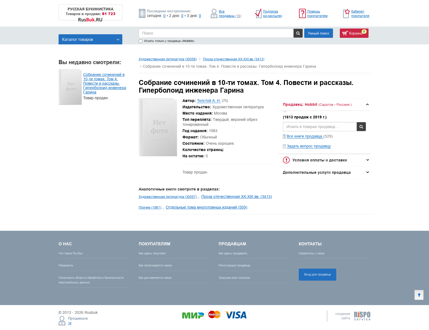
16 (69, 323)
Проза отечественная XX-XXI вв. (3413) (233, 59)
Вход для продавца (317, 274)
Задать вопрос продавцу (309, 146)
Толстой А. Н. (209, 100)
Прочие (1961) (150, 207)
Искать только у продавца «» (167, 40)
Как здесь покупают (152, 253)
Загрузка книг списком (234, 278)
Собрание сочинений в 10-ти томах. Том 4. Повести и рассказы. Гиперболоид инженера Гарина (104, 83)
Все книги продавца (305, 136)
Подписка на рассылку (272, 13)
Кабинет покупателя (360, 13)
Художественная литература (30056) (168, 59)
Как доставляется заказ (155, 278)
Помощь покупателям (317, 13)
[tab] (324, 104)
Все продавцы (230, 13)
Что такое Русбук (71, 253)
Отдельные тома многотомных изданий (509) (206, 207)
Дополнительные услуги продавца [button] (317, 172)
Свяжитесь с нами (311, 253)
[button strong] (324, 104)
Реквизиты (66, 265)
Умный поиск (318, 33)
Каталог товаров (91, 39)
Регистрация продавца (234, 265)
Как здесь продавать (233, 253)
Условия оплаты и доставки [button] (319, 160)
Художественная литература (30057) (168, 197)
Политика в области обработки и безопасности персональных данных (91, 280)
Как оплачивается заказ (155, 265)
